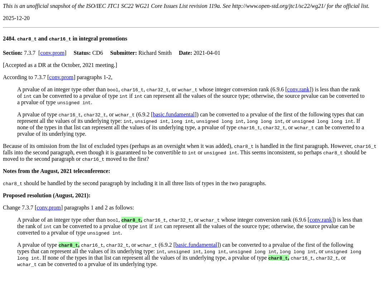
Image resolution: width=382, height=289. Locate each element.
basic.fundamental (174, 114)
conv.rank (298, 89)
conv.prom (52, 53)
